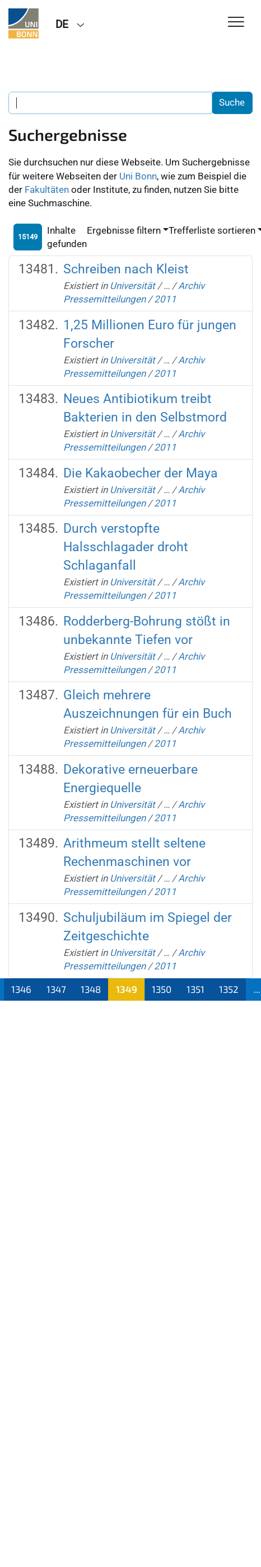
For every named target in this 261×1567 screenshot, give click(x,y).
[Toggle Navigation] (236, 22)
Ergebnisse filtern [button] (124, 230)
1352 (229, 989)
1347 (56, 989)
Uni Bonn (138, 176)
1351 (195, 989)
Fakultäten (47, 189)
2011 (165, 299)
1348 (91, 989)
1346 (21, 989)
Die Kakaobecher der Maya (140, 473)
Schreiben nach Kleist (126, 269)
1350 (161, 989)
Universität (132, 285)
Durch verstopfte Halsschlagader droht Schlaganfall (125, 547)
